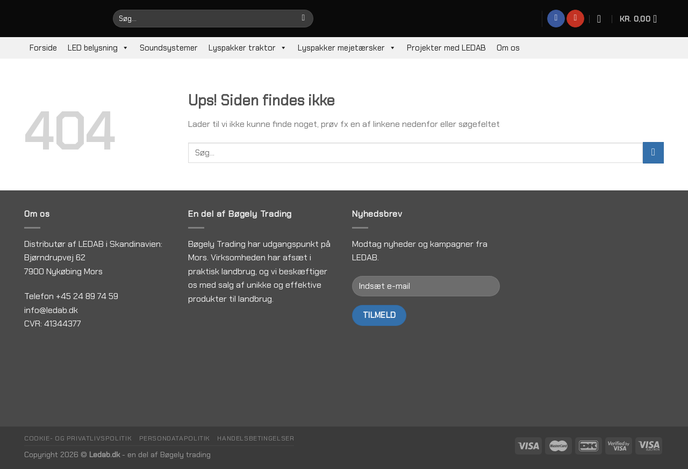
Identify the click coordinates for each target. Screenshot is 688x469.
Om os (508, 47)
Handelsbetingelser (255, 438)
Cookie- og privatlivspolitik (78, 438)
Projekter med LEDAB (446, 47)
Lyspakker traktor (248, 47)
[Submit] (653, 152)
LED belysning (98, 47)
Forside (43, 47)
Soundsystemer (169, 47)
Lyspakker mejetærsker (347, 47)
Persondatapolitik (174, 438)
